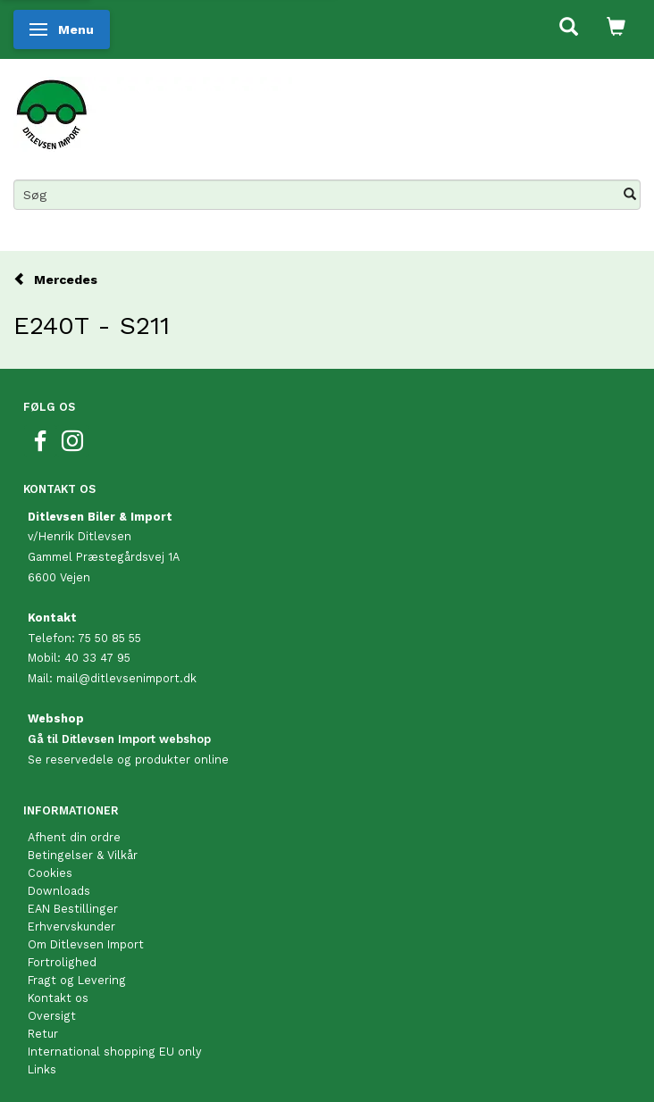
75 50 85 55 (109, 638)
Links (42, 1069)
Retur (43, 1033)
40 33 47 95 (97, 657)
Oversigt (52, 1016)
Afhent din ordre (74, 837)
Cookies (50, 873)
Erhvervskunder (71, 926)
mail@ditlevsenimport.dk (126, 678)
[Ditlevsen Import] (152, 108)
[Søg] (630, 195)
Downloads (59, 890)
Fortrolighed (62, 962)
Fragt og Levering (77, 980)
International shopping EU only (115, 1051)
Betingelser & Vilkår (83, 855)
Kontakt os (58, 998)
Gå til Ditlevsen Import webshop (119, 739)
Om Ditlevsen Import (86, 944)
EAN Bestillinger (73, 908)
